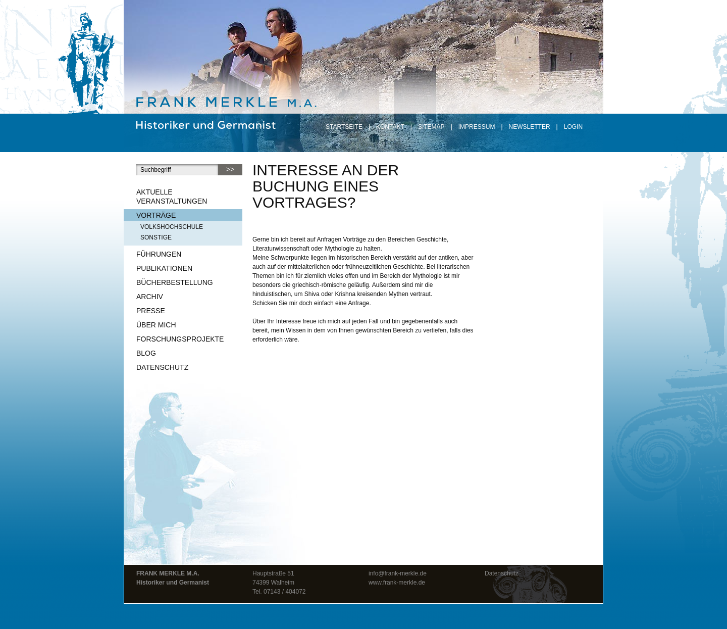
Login (573, 126)
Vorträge (156, 215)
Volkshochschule (171, 226)
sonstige (156, 237)
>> (230, 169)
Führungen (158, 254)
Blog (146, 353)
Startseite (344, 126)
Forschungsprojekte (180, 339)
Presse (150, 311)
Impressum (476, 126)
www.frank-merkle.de (397, 582)
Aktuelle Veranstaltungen (171, 196)
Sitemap (431, 126)
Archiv (149, 297)
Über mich (156, 325)
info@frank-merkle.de (398, 573)
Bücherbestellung (174, 282)
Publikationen (164, 268)
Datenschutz (162, 367)
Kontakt (390, 126)
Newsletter (529, 126)
